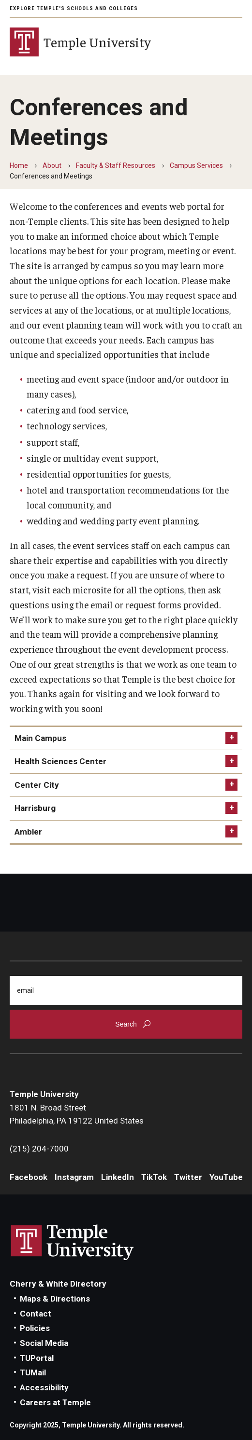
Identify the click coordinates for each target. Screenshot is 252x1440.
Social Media (44, 1343)
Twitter (188, 1177)
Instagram (74, 1177)
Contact (35, 1313)
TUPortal (37, 1358)
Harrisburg (35, 808)
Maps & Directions (55, 1298)
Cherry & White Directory (58, 1284)
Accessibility (44, 1387)
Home (19, 165)
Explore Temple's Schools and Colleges (74, 8)
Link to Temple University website (72, 1242)
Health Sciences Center (60, 761)
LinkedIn (117, 1177)
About (52, 165)
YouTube (226, 1177)
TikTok (154, 1177)
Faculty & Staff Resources (115, 165)
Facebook (28, 1177)
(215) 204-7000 (39, 1148)
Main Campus (40, 738)
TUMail (33, 1372)
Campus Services (196, 165)
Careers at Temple (55, 1402)
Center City (37, 785)
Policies (35, 1328)
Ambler (28, 832)
